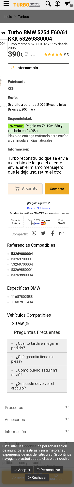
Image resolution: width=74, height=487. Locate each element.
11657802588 (22, 297)
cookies (30, 446)
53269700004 (22, 264)
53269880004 (22, 275)
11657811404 (22, 302)
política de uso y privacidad (23, 463)
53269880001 (22, 270)
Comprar (57, 189)
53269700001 (22, 259)
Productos (37, 407)
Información (37, 431)
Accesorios (37, 419)
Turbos (23, 17)
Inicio (8, 17)
